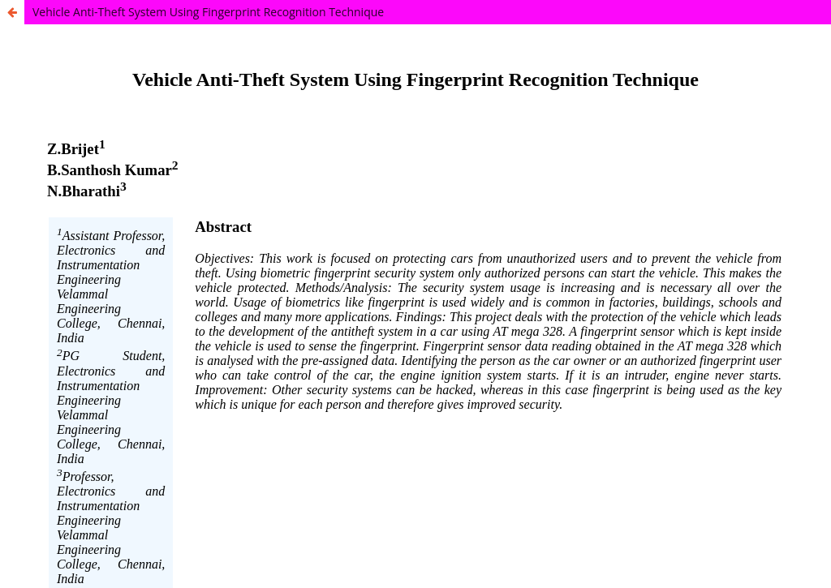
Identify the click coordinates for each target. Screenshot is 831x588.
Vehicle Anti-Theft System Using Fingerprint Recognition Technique (208, 11)
